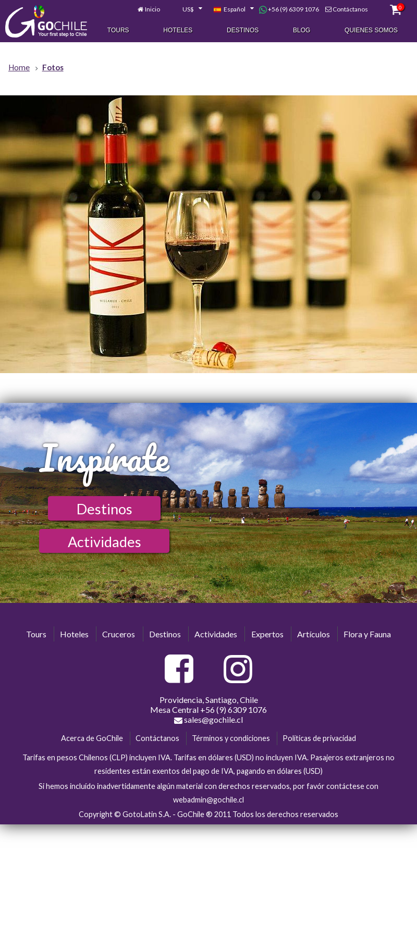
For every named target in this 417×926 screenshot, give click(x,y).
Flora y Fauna (367, 634)
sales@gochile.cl (208, 719)
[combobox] (186, 10)
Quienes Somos (371, 30)
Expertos (267, 634)
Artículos (313, 634)
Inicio (152, 10)
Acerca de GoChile (92, 738)
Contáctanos (350, 10)
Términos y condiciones (231, 738)
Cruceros (118, 634)
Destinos (243, 30)
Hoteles (177, 30)
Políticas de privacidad (319, 738)
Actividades (104, 541)
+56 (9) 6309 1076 (289, 10)
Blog (301, 30)
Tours (118, 30)
